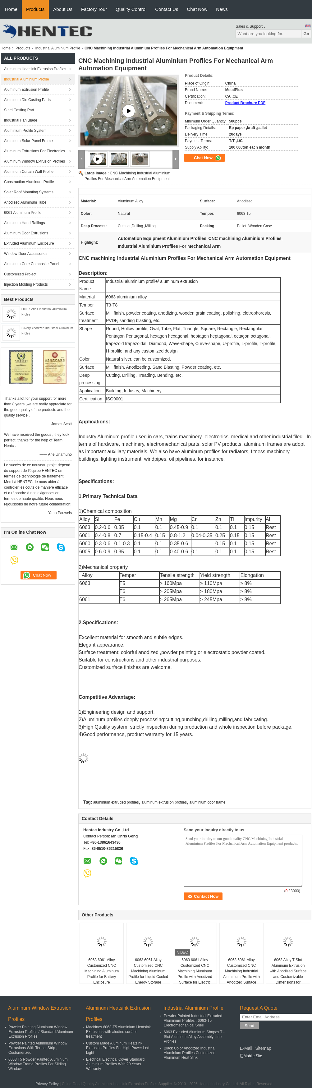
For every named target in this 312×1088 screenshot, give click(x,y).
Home (11, 9)
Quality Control (131, 9)
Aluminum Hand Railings (24, 223)
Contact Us (166, 9)
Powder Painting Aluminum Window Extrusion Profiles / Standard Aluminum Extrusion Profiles (40, 1032)
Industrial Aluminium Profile (57, 48)
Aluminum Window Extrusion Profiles (34, 161)
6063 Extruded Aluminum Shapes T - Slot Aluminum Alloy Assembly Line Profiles (194, 1037)
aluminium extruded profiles (116, 802)
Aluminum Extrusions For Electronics (34, 151)
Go (306, 33)
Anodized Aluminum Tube (25, 202)
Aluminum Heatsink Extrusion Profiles (35, 69)
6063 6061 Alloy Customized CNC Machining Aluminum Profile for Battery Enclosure (102, 971)
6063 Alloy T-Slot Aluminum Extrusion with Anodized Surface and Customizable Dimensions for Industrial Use (288, 974)
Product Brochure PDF (245, 103)
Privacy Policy (47, 1084)
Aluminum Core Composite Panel (31, 264)
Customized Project (20, 274)
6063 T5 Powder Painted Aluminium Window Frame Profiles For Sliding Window (38, 1064)
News (222, 9)
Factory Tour (94, 9)
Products (35, 9)
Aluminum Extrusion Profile (26, 89)
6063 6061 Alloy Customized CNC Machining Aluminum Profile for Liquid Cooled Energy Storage (148, 971)
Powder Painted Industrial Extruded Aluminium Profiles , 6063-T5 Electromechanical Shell (193, 1020)
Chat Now (197, 9)
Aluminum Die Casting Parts (27, 100)
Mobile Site (251, 1056)
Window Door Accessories (25, 253)
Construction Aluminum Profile (29, 182)
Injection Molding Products (26, 284)
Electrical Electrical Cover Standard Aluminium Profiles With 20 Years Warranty (115, 1064)
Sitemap (263, 1048)
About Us (62, 9)
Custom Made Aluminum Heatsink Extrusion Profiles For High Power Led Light (117, 1048)
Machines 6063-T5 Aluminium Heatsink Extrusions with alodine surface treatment (118, 1032)
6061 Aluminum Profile (22, 212)
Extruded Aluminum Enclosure (29, 243)
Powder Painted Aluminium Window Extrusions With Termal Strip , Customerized (37, 1048)
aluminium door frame (207, 802)
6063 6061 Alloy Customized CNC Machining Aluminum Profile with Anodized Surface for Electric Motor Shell (194, 974)
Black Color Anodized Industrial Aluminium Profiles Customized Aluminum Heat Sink (189, 1053)
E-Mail (246, 1048)
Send (249, 1025)
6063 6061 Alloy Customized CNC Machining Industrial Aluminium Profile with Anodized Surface (241, 971)
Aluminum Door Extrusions (26, 233)
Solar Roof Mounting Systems (28, 192)
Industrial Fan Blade (20, 120)
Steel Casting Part (19, 110)
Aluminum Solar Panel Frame (28, 141)
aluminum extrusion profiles (164, 802)
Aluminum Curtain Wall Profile (28, 171)
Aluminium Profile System (25, 130)
